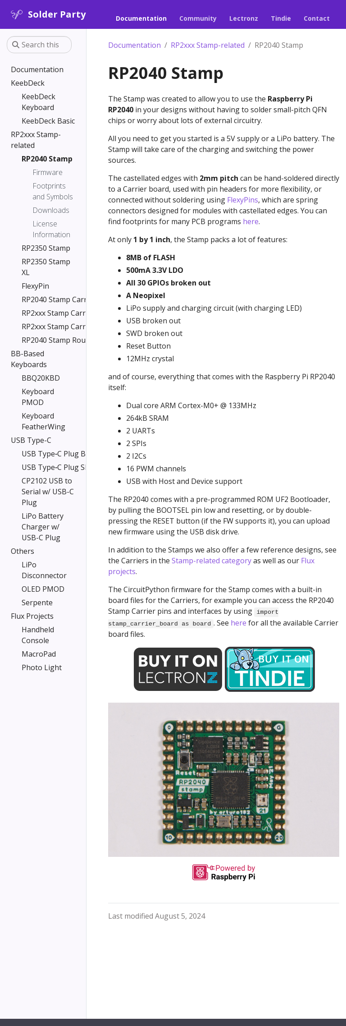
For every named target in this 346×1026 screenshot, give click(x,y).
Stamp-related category (211, 561)
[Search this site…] (39, 44)
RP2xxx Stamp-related (208, 45)
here (251, 221)
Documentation (134, 45)
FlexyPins (242, 200)
